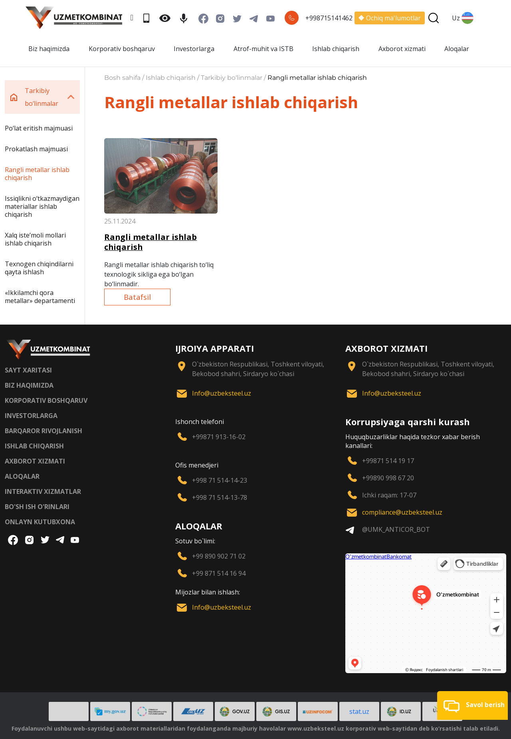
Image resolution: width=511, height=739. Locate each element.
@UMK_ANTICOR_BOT (396, 529)
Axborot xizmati (402, 48)
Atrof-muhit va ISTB (263, 48)
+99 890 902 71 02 (219, 556)
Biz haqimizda (48, 48)
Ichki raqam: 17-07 (389, 495)
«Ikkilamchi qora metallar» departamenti (40, 296)
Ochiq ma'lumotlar (389, 18)
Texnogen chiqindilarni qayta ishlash (39, 268)
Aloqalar (456, 48)
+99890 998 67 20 (388, 478)
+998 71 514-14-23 (219, 480)
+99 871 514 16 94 (219, 573)
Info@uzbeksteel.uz (221, 393)
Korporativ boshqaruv (122, 48)
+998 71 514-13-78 (219, 497)
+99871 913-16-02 (219, 436)
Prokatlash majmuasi (36, 149)
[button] (472, 705)
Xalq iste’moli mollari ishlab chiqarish (35, 239)
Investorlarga (194, 48)
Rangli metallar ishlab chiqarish (37, 173)
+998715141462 (329, 18)
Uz (462, 18)
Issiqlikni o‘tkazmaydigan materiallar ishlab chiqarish (42, 206)
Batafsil (137, 297)
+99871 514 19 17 (388, 460)
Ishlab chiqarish (335, 48)
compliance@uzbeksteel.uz (402, 512)
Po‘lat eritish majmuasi (39, 128)
